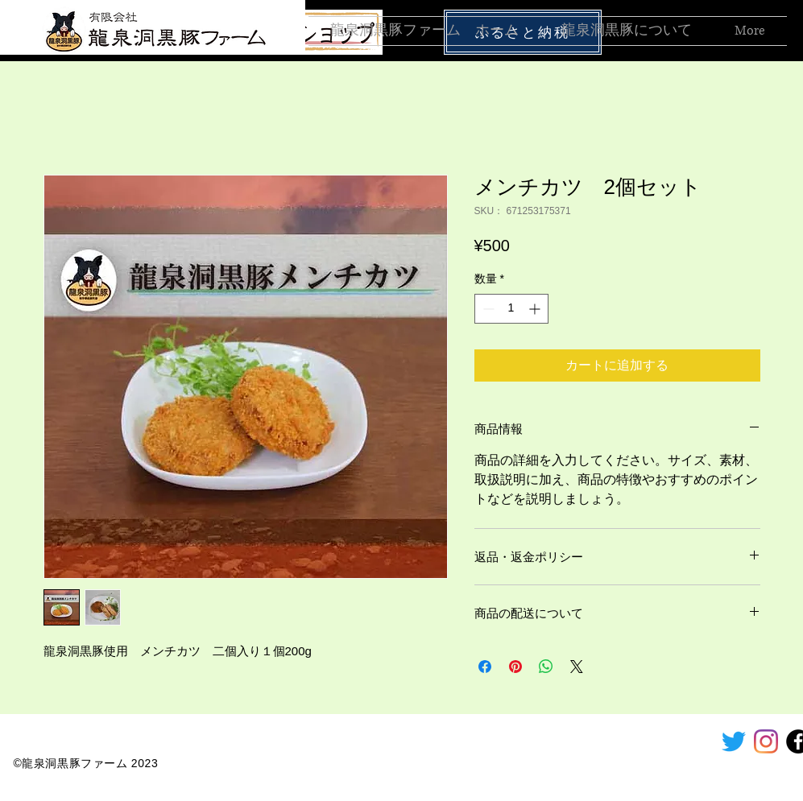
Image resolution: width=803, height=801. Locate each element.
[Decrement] (487, 309)
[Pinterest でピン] (515, 666)
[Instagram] (766, 741)
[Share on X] (576, 666)
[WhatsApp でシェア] (546, 666)
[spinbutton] (511, 309)
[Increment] (536, 309)
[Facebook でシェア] (485, 666)
